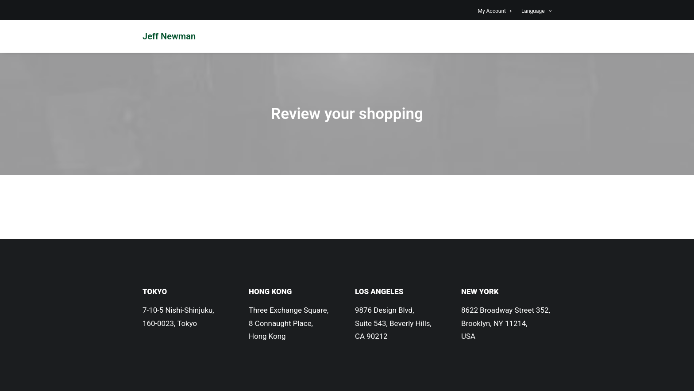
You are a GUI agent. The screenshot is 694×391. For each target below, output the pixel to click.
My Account (494, 11)
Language (536, 11)
